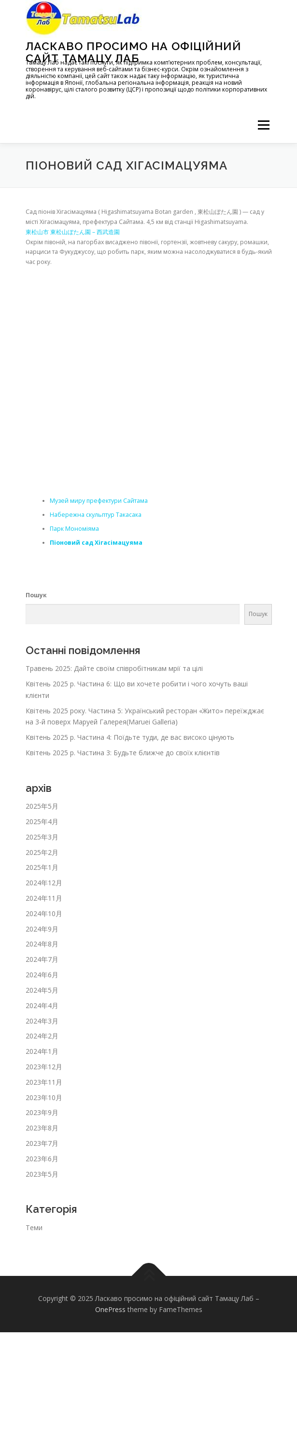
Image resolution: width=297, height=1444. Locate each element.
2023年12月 (44, 1066)
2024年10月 (44, 913)
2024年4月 (42, 1005)
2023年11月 (44, 1082)
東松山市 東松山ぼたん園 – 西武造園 (73, 232)
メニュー (263, 125)
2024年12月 (44, 882)
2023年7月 (42, 1143)
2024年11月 (44, 898)
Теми (34, 1227)
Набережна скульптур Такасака (95, 515)
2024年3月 (42, 1020)
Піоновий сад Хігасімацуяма (96, 542)
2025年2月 (42, 852)
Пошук (36, 595)
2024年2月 (42, 1035)
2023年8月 (42, 1127)
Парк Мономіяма (74, 529)
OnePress (110, 1309)
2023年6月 (42, 1158)
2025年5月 (42, 806)
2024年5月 (42, 990)
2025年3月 (42, 836)
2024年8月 (42, 943)
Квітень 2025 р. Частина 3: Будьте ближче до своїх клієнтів (123, 752)
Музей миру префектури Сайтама (99, 501)
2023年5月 (42, 1174)
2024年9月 (42, 928)
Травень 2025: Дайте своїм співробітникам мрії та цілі (114, 668)
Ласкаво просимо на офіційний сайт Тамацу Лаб (133, 52)
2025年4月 (42, 821)
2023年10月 (44, 1097)
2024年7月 (42, 959)
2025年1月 (42, 867)
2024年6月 (42, 974)
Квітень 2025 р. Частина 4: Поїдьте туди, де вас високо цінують (130, 737)
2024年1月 (42, 1051)
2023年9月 (42, 1112)
